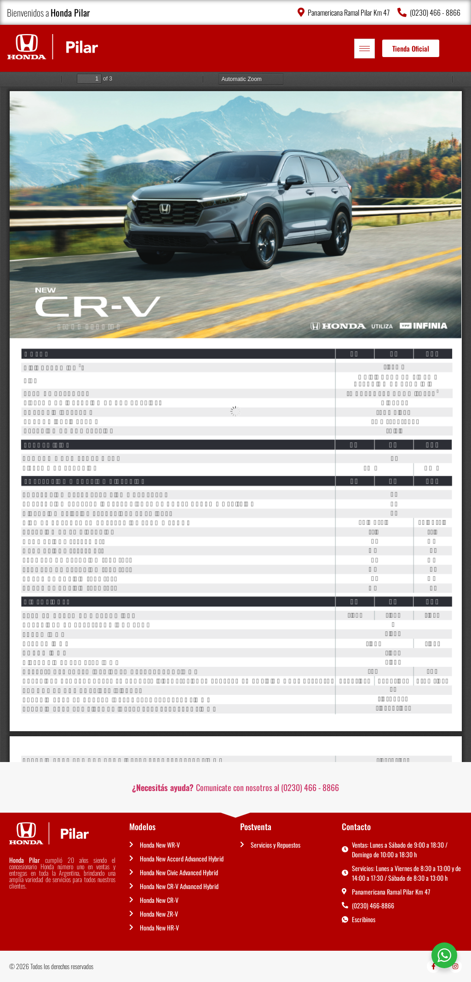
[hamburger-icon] (364, 48)
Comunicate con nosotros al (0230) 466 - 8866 (235, 787)
